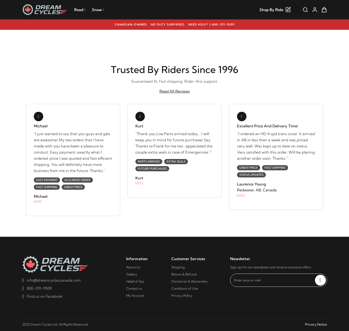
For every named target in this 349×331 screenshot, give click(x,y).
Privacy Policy (181, 295)
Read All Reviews (174, 91)
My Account (135, 295)
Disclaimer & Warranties (189, 281)
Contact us (134, 288)
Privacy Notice (316, 324)
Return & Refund (184, 274)
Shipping (178, 267)
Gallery (131, 274)
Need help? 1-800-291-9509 (211, 24)
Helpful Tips (135, 281)
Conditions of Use (184, 288)
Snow (98, 9)
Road (79, 9)
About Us (133, 267)
